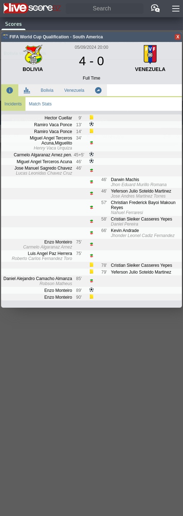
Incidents (13, 103)
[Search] (105, 8)
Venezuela (74, 90)
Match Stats (40, 103)
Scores (13, 23)
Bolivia (47, 90)
